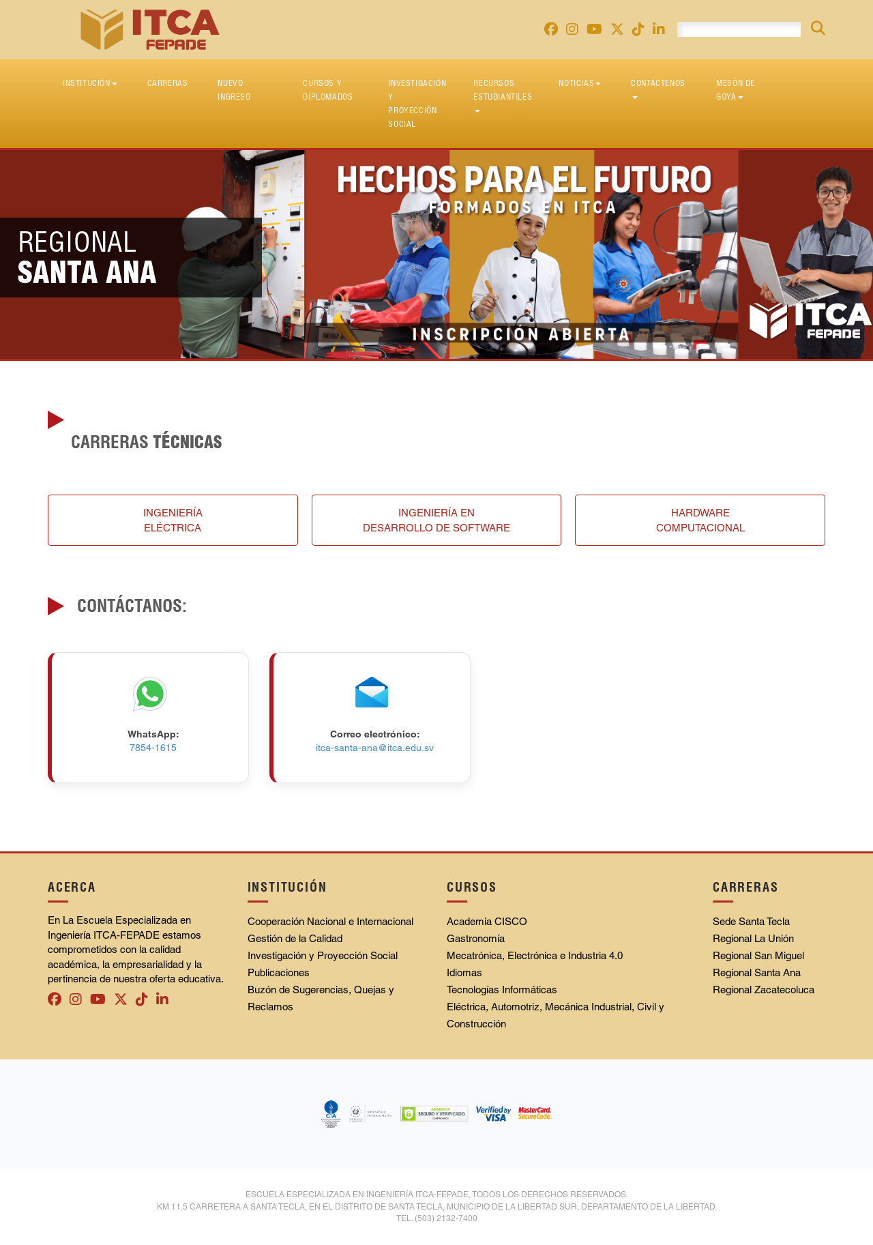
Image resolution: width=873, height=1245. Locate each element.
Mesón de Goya (735, 90)
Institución (90, 83)
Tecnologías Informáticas (502, 989)
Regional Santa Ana (757, 972)
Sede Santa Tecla (751, 921)
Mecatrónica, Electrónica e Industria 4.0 (535, 955)
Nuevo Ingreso (234, 90)
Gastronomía (476, 938)
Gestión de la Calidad (295, 938)
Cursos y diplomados (328, 90)
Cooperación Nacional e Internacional (330, 921)
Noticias (580, 83)
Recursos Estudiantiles (502, 95)
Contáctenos (658, 88)
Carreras (167, 83)
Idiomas (464, 972)
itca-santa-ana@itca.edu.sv (375, 747)
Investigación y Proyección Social (417, 103)
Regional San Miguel (758, 955)
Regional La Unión (753, 938)
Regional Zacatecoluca (763, 989)
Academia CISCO (487, 921)
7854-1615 (153, 747)
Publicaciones (279, 972)
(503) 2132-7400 (446, 1218)
